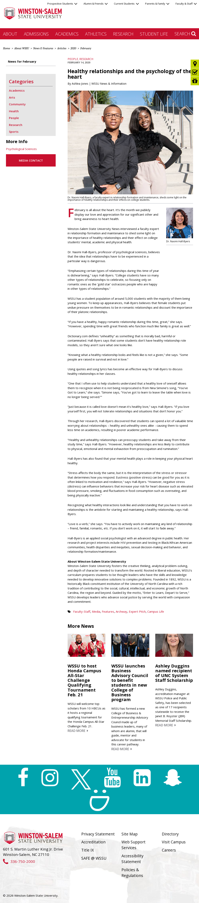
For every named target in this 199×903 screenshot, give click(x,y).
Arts (12, 97)
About (10, 34)
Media (96, 611)
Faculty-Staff (81, 611)
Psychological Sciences (21, 149)
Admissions (36, 34)
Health (14, 111)
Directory (170, 834)
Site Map (129, 834)
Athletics (96, 34)
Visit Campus (174, 842)
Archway (121, 611)
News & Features (43, 48)
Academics (67, 34)
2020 (73, 48)
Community (17, 104)
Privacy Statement (98, 834)
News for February (22, 61)
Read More (78, 731)
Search (185, 34)
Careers (169, 850)
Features (108, 611)
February (85, 48)
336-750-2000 (19, 861)
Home (6, 48)
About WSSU (21, 48)
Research (123, 34)
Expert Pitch (137, 611)
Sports (13, 132)
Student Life (154, 34)
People (73, 59)
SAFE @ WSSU (93, 858)
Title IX (87, 850)
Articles (61, 48)
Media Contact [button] (31, 160)
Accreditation (93, 842)
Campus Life (155, 611)
